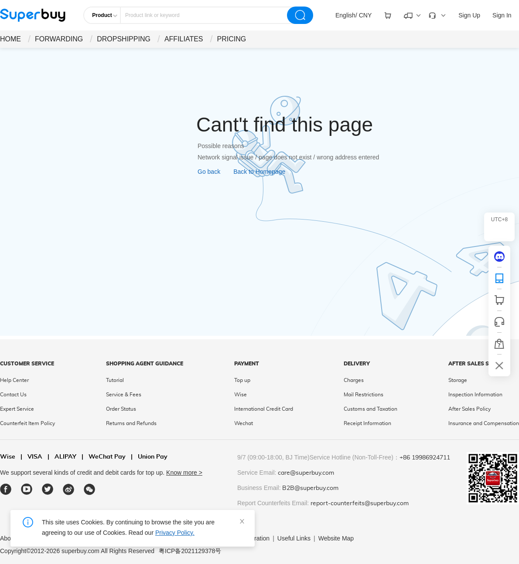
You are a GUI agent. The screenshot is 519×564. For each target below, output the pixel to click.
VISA (31, 457)
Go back (209, 171)
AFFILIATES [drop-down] (183, 39)
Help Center (14, 380)
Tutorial (115, 380)
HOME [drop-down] (10, 39)
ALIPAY (62, 457)
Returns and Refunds (131, 423)
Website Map (336, 538)
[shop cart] (499, 300)
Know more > (184, 472)
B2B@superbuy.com (310, 488)
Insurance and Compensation (483, 423)
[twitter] (48, 489)
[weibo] (69, 489)
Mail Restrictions (363, 394)
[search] (300, 15)
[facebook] (6, 489)
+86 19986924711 (424, 458)
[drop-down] (353, 15)
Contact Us (13, 394)
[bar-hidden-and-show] (499, 365)
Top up (242, 380)
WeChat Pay (104, 457)
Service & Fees (123, 394)
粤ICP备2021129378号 (190, 550)
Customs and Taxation (370, 409)
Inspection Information (475, 394)
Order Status (121, 409)
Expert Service (17, 409)
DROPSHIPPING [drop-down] (123, 39)
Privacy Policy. (175, 532)
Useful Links (294, 538)
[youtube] (27, 489)
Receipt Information (367, 423)
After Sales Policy (469, 409)
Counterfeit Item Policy (27, 423)
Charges (354, 380)
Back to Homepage (259, 171)
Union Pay (149, 457)
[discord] (499, 256)
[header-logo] (32, 15)
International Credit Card (263, 409)
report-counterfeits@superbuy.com (360, 503)
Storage (457, 380)
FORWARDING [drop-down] (59, 39)
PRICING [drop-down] (231, 39)
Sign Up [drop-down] (469, 15)
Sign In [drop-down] (502, 15)
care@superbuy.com (306, 473)
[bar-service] (499, 322)
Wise (240, 394)
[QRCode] (499, 278)
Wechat (243, 423)
